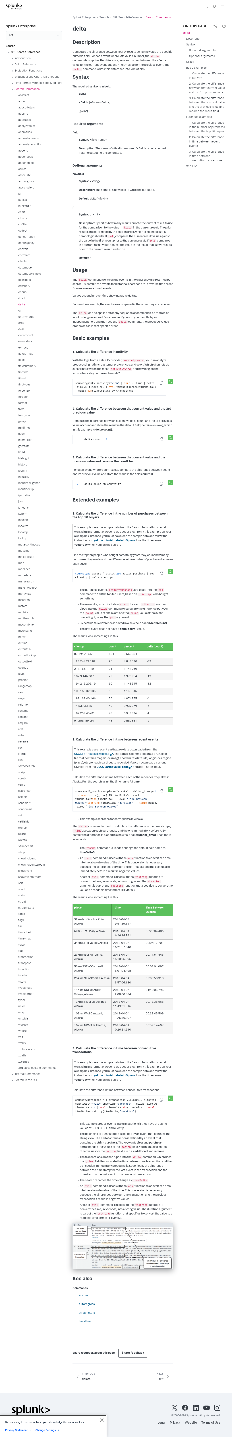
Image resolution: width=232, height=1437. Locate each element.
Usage (190, 62)
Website (191, 1423)
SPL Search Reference (127, 17)
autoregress (87, 1304)
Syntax (190, 44)
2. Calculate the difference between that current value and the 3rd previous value (207, 88)
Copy (164, 384)
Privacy (175, 1423)
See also (191, 166)
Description (193, 39)
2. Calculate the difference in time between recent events (206, 142)
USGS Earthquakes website (91, 754)
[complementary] (215, 26)
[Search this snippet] (170, 381)
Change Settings (45, 1430)
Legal (161, 1423)
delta (186, 33)
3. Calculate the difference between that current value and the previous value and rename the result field (207, 105)
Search (104, 17)
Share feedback (132, 1353)
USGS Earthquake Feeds (112, 767)
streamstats (87, 1313)
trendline (85, 1321)
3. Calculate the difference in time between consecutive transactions (206, 156)
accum (83, 1295)
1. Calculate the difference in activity (206, 76)
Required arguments (202, 50)
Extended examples (199, 117)
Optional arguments (202, 56)
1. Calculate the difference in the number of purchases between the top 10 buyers (207, 127)
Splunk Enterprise (84, 17)
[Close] (102, 1420)
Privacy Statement (16, 1430)
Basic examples (196, 68)
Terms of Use (210, 1423)
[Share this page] (215, 26)
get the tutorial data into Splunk (114, 540)
